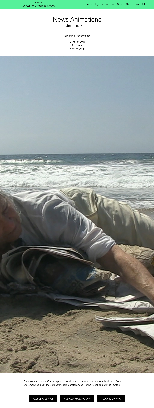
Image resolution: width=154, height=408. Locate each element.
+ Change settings (111, 398)
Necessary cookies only (77, 398)
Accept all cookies (43, 398)
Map (82, 48)
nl (143, 4)
